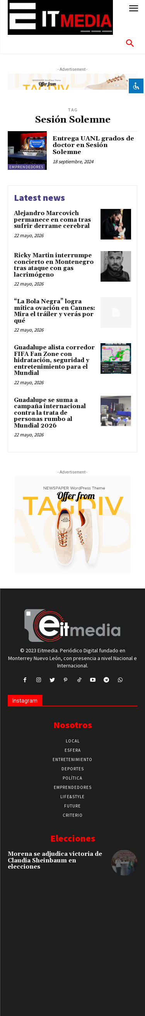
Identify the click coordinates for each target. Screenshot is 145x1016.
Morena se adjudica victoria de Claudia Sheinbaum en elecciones (55, 860)
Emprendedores (26, 166)
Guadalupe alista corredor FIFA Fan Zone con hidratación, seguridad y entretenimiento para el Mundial (54, 360)
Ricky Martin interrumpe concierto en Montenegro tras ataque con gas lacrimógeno (54, 265)
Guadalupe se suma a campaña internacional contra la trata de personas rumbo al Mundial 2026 (50, 413)
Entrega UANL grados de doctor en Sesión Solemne (93, 145)
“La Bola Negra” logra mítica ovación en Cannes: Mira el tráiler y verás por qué (54, 311)
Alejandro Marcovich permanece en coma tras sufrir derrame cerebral (52, 220)
